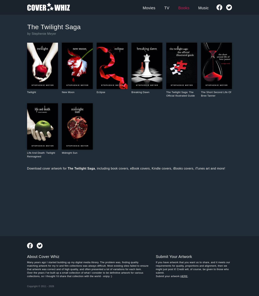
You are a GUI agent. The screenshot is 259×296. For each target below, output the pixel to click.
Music (203, 8)
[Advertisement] (98, 202)
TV (166, 8)
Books (183, 8)
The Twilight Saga (54, 27)
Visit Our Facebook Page (219, 7)
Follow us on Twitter (229, 7)
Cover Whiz (48, 7)
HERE (184, 276)
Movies (149, 8)
